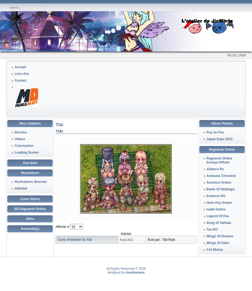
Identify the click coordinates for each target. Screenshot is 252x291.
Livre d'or (22, 74)
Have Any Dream (219, 203)
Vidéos (20, 139)
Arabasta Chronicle (221, 176)
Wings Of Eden (218, 243)
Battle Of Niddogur (221, 189)
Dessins (21, 132)
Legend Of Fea (218, 216)
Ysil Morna (215, 250)
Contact (21, 80)
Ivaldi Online (216, 209)
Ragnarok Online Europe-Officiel (219, 160)
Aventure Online (219, 182)
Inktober (21, 188)
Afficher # (62, 227)
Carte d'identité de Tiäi (75, 240)
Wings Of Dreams (220, 236)
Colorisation (24, 146)
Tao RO (212, 229)
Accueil (20, 67)
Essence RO (216, 196)
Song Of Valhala (219, 223)
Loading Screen (27, 152)
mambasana (135, 272)
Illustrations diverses (31, 182)
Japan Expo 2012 (220, 139)
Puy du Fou (215, 132)
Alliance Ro (215, 169)
